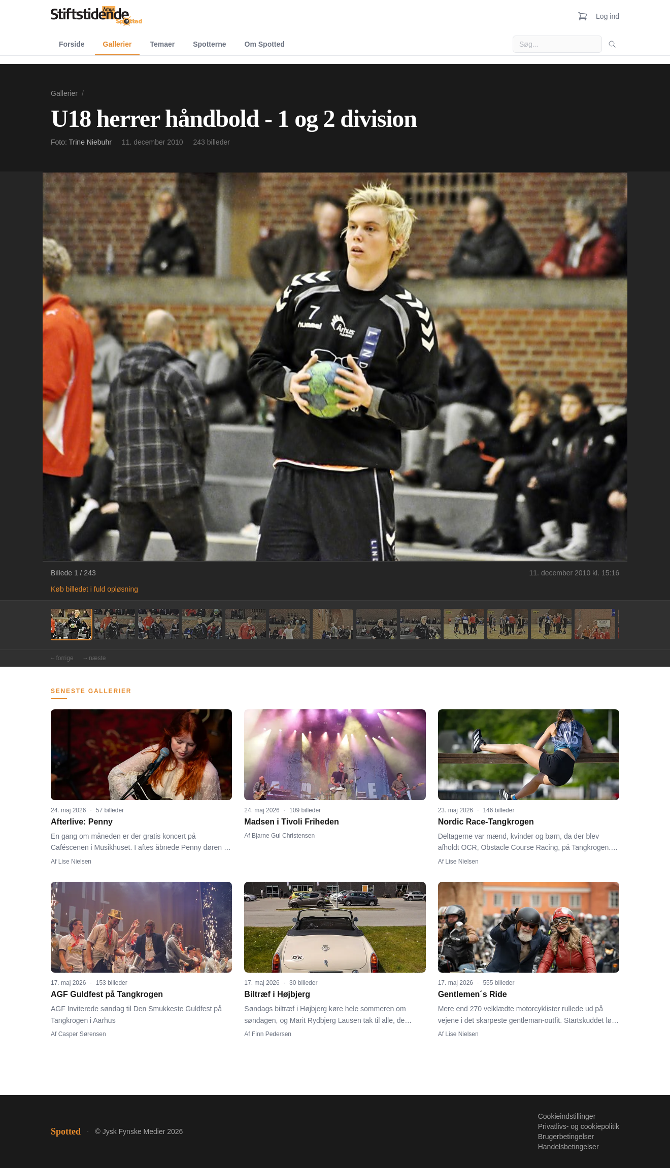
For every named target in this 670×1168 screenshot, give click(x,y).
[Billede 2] (114, 624)
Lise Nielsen (74, 861)
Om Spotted (265, 44)
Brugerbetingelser (566, 1136)
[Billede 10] (464, 624)
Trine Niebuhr (90, 142)
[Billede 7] (333, 624)
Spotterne (209, 44)
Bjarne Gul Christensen (283, 835)
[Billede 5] (245, 624)
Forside (72, 44)
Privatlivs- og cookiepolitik (578, 1126)
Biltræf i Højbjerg (277, 994)
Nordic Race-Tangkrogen (486, 821)
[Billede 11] (507, 624)
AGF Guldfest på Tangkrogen (107, 994)
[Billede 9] (420, 624)
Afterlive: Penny (82, 821)
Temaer (162, 44)
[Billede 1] (71, 624)
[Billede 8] (376, 624)
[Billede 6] (289, 624)
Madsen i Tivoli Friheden (291, 821)
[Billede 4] (202, 624)
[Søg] (612, 44)
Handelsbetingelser (568, 1147)
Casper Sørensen (82, 1034)
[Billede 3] (158, 624)
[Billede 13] (595, 624)
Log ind (607, 16)
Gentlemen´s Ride (472, 994)
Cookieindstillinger (567, 1116)
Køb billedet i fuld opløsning (94, 589)
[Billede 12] (551, 624)
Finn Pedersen (271, 1034)
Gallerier (117, 44)
